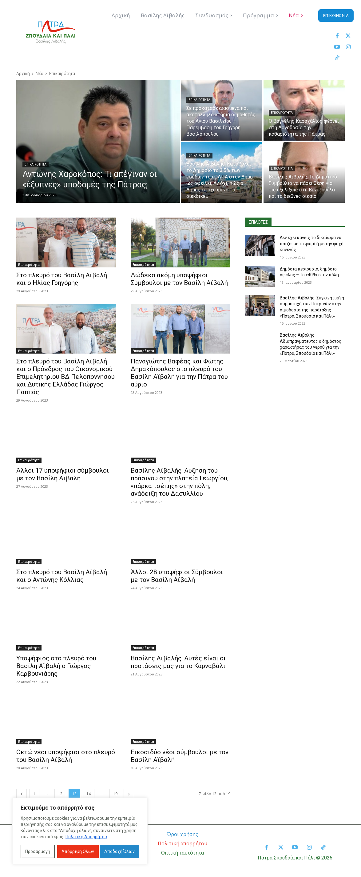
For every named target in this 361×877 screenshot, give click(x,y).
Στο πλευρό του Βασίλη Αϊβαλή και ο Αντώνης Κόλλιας (61, 575)
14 (88, 793)
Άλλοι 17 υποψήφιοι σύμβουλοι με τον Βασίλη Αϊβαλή (62, 474)
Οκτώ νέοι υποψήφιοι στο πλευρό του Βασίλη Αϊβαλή (65, 755)
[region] (80, 831)
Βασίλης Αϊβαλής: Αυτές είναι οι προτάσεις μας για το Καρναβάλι (178, 662)
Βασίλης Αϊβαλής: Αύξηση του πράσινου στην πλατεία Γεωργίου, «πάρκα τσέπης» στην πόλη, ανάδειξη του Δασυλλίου (179, 482)
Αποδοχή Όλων (119, 851)
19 (115, 793)
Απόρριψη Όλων (77, 851)
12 (60, 793)
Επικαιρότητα (35, 164)
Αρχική (23, 73)
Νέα (39, 73)
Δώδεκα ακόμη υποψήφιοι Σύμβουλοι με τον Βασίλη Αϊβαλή (179, 278)
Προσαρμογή (37, 851)
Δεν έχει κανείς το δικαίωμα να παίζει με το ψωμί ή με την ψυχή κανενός (311, 243)
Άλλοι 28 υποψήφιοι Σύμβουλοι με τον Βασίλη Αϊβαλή (177, 575)
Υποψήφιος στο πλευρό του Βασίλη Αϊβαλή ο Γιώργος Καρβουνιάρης (56, 666)
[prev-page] (21, 794)
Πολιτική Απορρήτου (86, 836)
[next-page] (129, 794)
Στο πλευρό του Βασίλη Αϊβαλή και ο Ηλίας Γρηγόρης (61, 278)
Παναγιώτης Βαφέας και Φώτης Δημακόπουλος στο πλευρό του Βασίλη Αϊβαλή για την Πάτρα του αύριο (179, 373)
